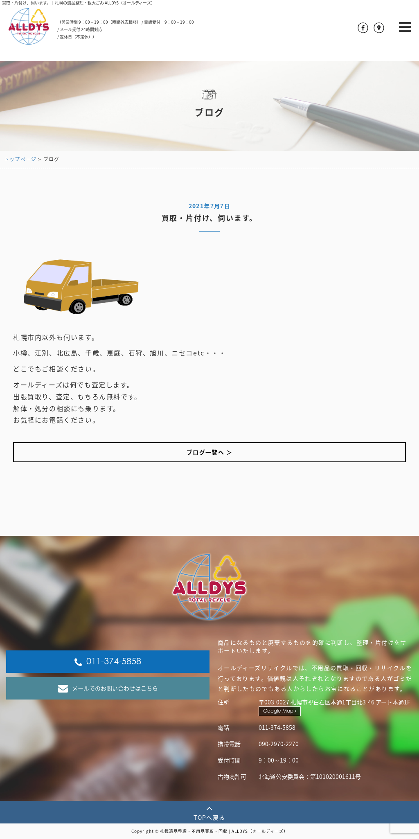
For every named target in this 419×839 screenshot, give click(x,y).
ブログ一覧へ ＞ (209, 452)
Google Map (279, 711)
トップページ (20, 159)
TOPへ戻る (209, 812)
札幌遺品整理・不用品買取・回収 (194, 831)
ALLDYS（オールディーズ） (260, 831)
